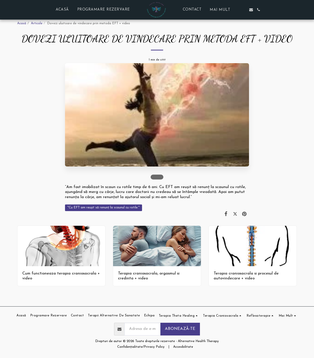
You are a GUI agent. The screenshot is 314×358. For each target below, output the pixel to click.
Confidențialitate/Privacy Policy (141, 346)
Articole (36, 23)
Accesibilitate (183, 346)
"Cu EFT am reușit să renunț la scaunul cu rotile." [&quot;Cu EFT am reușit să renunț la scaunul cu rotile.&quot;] (103, 207)
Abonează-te (180, 329)
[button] (243, 10)
